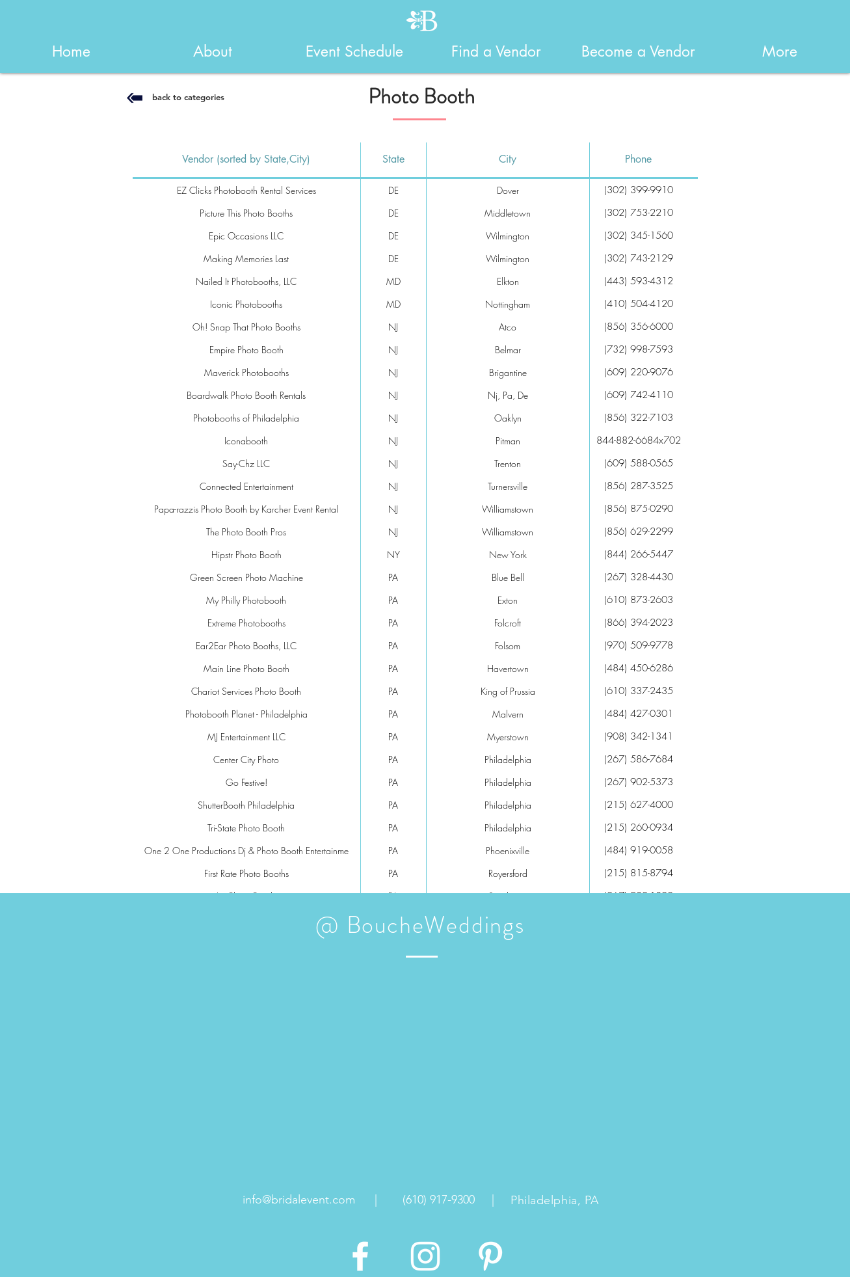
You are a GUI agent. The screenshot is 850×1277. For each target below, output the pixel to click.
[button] (213, 51)
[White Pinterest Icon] (490, 1256)
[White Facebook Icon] (360, 1256)
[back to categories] (189, 97)
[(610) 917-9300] (439, 1200)
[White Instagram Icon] (425, 1256)
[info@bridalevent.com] (299, 1200)
